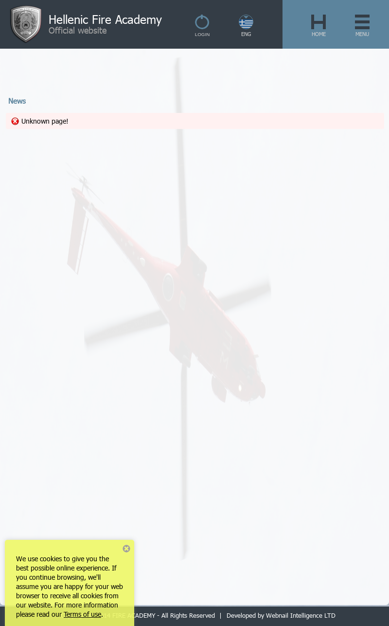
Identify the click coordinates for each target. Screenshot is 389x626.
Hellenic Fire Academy (105, 19)
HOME (319, 34)
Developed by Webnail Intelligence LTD (281, 615)
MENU (362, 34)
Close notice (126, 548)
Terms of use (82, 614)
